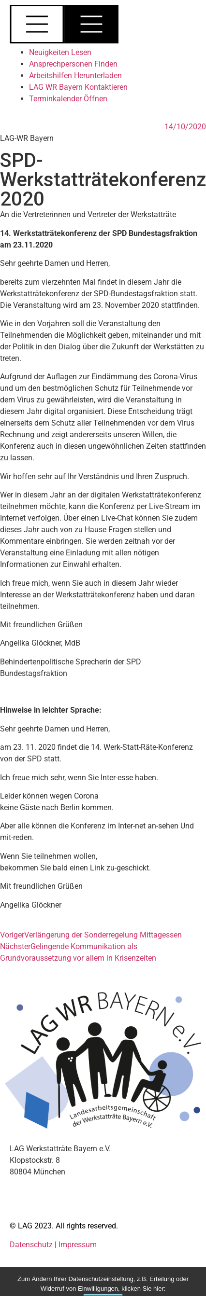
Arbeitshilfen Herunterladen (75, 75)
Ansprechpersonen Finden (73, 64)
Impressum (78, 1244)
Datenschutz (32, 1244)
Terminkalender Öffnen (68, 98)
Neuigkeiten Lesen (60, 52)
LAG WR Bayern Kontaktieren (78, 87)
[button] (103, 26)
